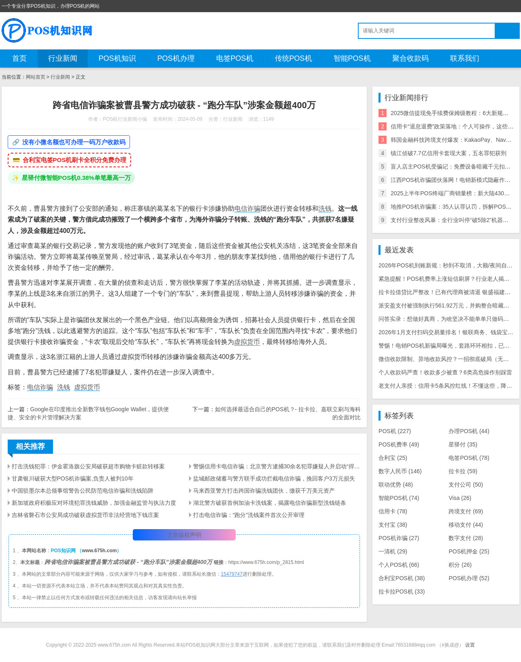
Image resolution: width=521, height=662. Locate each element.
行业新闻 (62, 58)
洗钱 (325, 208)
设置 (470, 645)
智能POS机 (352, 58)
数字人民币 (400, 471)
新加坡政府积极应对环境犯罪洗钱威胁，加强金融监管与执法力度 (94, 503)
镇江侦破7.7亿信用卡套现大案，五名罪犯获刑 (448, 153)
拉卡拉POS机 (402, 591)
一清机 (393, 551)
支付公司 (466, 484)
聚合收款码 (410, 58)
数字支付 (466, 538)
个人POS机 (399, 565)
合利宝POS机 (402, 578)
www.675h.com (99, 550)
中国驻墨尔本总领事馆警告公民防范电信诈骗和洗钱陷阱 (82, 490)
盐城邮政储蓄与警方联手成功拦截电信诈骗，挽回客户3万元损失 (274, 478)
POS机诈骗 (399, 538)
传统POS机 (293, 58)
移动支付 (466, 524)
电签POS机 (234, 58)
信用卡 (393, 511)
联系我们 (464, 58)
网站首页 (35, 77)
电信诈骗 (247, 208)
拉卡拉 (463, 471)
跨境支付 (466, 511)
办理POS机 (469, 431)
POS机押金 (469, 551)
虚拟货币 (247, 341)
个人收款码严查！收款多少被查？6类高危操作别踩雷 (445, 372)
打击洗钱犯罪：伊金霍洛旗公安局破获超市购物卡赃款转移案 (88, 466)
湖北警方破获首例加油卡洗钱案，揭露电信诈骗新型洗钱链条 (269, 503)
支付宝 (393, 524)
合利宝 (393, 458)
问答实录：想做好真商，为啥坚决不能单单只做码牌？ (447, 319)
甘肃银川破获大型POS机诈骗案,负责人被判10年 (73, 478)
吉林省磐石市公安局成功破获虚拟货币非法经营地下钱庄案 (85, 515)
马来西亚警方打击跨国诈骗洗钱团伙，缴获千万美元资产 (264, 490)
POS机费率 (399, 444)
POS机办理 (176, 58)
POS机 (395, 431)
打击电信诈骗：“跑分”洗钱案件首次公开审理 (248, 515)
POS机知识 (117, 58)
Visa (460, 498)
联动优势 (396, 484)
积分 (460, 565)
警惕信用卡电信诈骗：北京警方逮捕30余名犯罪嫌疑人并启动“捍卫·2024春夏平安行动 (277, 466)
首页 (19, 58)
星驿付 (463, 444)
